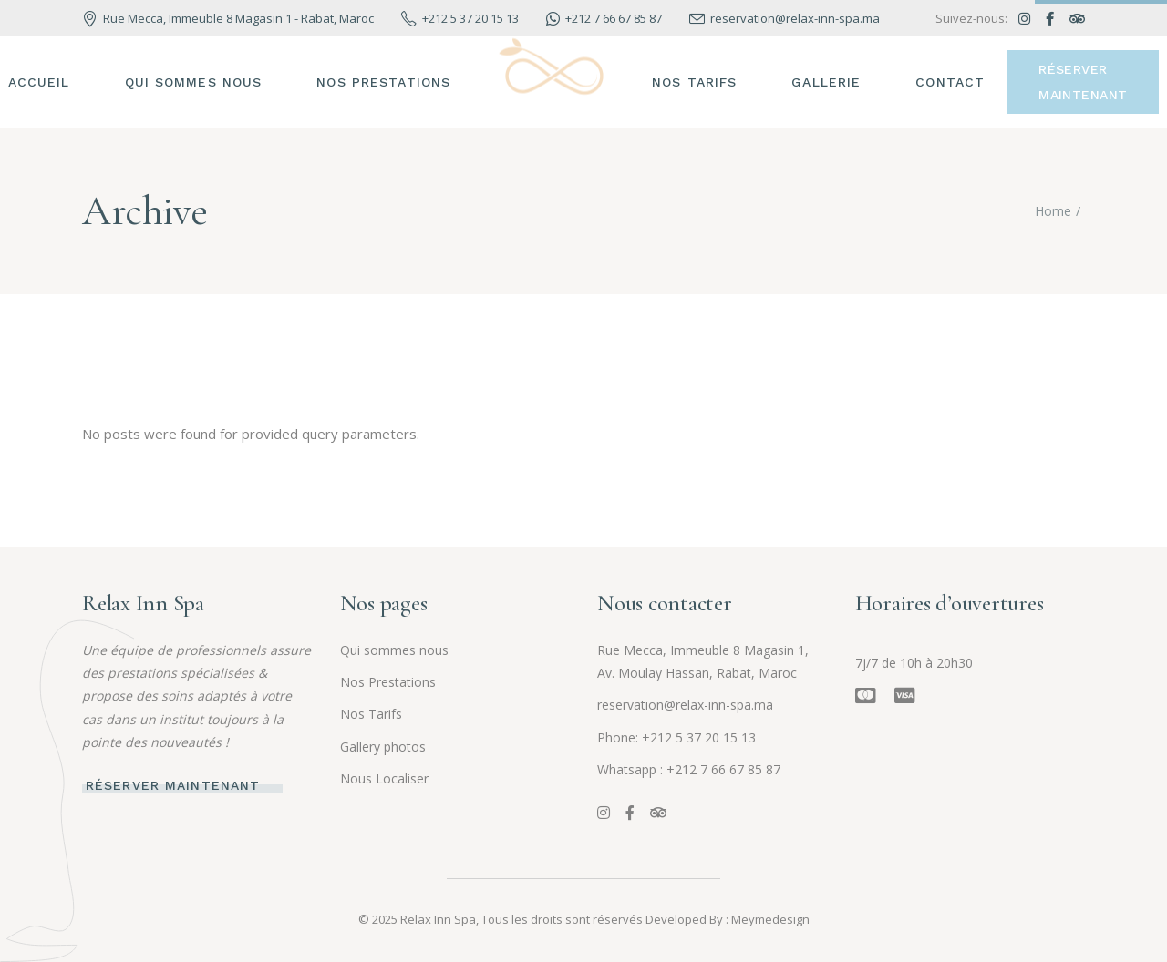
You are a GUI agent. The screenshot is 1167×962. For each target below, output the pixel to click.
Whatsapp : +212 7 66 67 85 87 (688, 769)
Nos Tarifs (371, 713)
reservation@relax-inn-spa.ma (685, 704)
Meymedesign (770, 919)
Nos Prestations (388, 682)
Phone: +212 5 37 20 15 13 (676, 737)
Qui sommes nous (394, 650)
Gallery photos (383, 746)
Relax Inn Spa (438, 919)
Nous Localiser (384, 778)
